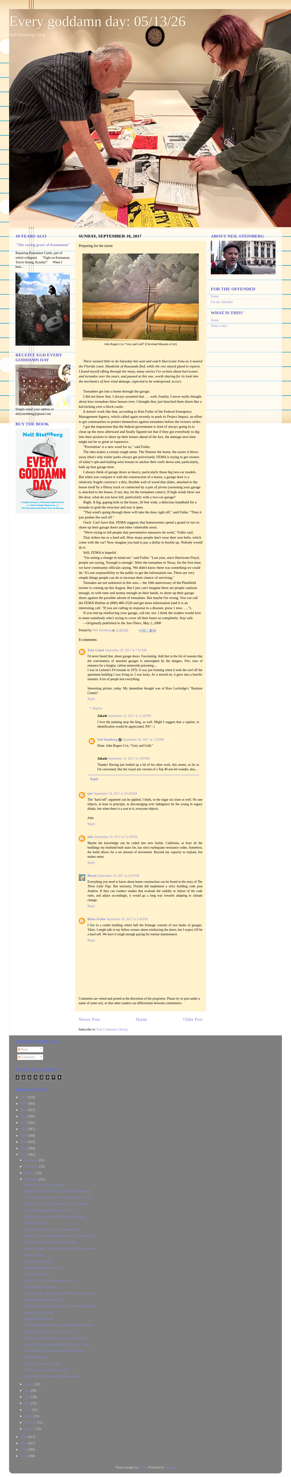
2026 (24, 1097)
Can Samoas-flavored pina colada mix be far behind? (58, 1325)
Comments (26, 1057)
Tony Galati (95, 650)
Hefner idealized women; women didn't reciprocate (57, 1191)
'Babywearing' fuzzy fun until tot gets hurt (51, 1229)
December (31, 1160)
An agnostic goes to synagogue (44, 1185)
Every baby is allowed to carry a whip (48, 1210)
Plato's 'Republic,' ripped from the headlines (52, 1376)
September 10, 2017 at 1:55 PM (143, 739)
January (29, 1429)
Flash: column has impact (40, 1287)
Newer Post (89, 1019)
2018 (24, 1148)
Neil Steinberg (107, 739)
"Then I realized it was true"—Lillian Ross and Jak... (58, 1197)
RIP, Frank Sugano (36, 1223)
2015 (24, 1443)
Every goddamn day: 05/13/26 (97, 21)
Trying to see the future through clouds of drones (56, 1204)
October (30, 1173)
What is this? (219, 326)
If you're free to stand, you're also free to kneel (54, 1217)
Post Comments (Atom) (112, 1029)
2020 (24, 1135)
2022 (24, 1122)
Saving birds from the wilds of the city (49, 1331)
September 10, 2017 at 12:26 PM (129, 716)
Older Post (193, 1019)
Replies (97, 708)
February (30, 1422)
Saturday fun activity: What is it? (45, 1370)
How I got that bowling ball (42, 1363)
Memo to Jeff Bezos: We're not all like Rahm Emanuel (59, 1306)
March (29, 1416)
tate (90, 793)
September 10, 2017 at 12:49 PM (115, 837)
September (31, 1179)
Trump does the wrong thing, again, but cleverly (55, 1338)
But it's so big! (33, 1255)
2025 (24, 1103)
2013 (24, 1456)
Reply (91, 699)
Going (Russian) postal (39, 1319)
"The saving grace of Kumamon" (42, 245)
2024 (24, 1110)
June (27, 1397)
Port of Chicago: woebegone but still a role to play (57, 1344)
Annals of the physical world (42, 1267)
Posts (23, 1049)
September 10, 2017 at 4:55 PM (118, 876)
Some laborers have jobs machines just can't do (54, 1351)
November (31, 1166)
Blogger (170, 1467)
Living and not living (37, 1261)
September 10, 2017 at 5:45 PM (127, 919)
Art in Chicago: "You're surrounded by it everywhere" (59, 1293)
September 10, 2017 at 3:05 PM (129, 758)
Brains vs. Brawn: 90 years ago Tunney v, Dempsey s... (60, 1236)
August (29, 1384)
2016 (24, 1437)
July (27, 1390)
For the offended (222, 302)
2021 (24, 1129)
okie (90, 837)
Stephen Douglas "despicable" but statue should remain (60, 1248)
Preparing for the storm (39, 1312)
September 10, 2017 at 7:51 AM (126, 650)
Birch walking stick (36, 1274)
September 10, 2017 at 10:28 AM (115, 793)
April (28, 1410)
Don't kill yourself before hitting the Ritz (50, 1242)
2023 (24, 1116)
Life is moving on (35, 1357)
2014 (24, 1449)
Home (141, 1019)
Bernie (92, 876)
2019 (24, 1142)
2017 (24, 1154)
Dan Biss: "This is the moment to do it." (50, 1280)
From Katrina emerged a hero (43, 1299)
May (27, 1403)
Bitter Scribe (96, 919)
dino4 (143, 1467)
